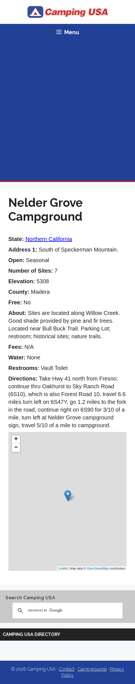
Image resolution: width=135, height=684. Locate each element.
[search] (66, 610)
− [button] (16, 448)
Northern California (48, 239)
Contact (67, 669)
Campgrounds (92, 669)
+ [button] (16, 439)
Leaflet (63, 568)
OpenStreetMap (98, 568)
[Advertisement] (67, 110)
